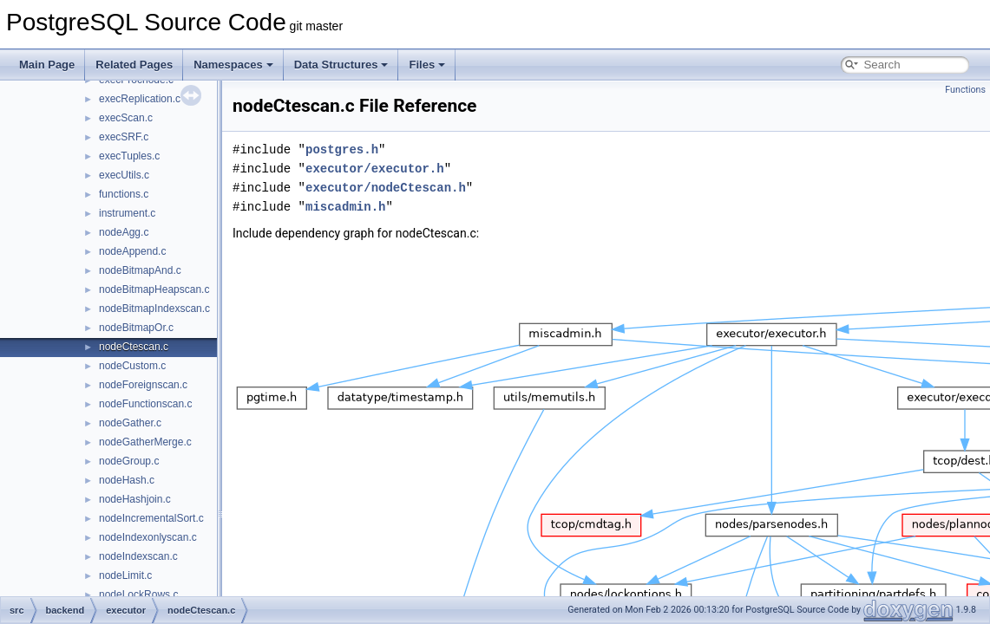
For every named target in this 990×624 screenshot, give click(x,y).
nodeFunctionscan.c (145, 404)
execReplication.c (139, 99)
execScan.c (126, 118)
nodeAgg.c (123, 232)
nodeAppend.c (132, 251)
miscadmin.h (345, 206)
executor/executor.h (374, 168)
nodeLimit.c (125, 575)
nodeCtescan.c (133, 347)
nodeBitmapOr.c (136, 328)
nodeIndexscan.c (138, 556)
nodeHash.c (126, 480)
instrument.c (127, 213)
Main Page (47, 64)
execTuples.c (129, 156)
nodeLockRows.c (138, 594)
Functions (965, 89)
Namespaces (233, 64)
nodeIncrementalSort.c (151, 518)
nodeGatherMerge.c (145, 442)
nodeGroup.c (129, 461)
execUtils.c (124, 175)
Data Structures (341, 64)
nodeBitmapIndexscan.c (154, 308)
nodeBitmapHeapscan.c (154, 289)
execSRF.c (123, 137)
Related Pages (134, 64)
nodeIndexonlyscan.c (148, 537)
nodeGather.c (130, 423)
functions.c (123, 194)
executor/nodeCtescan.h (385, 187)
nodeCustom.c (132, 366)
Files (427, 64)
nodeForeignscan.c (143, 385)
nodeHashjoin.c (135, 499)
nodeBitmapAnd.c (140, 270)
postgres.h (341, 149)
